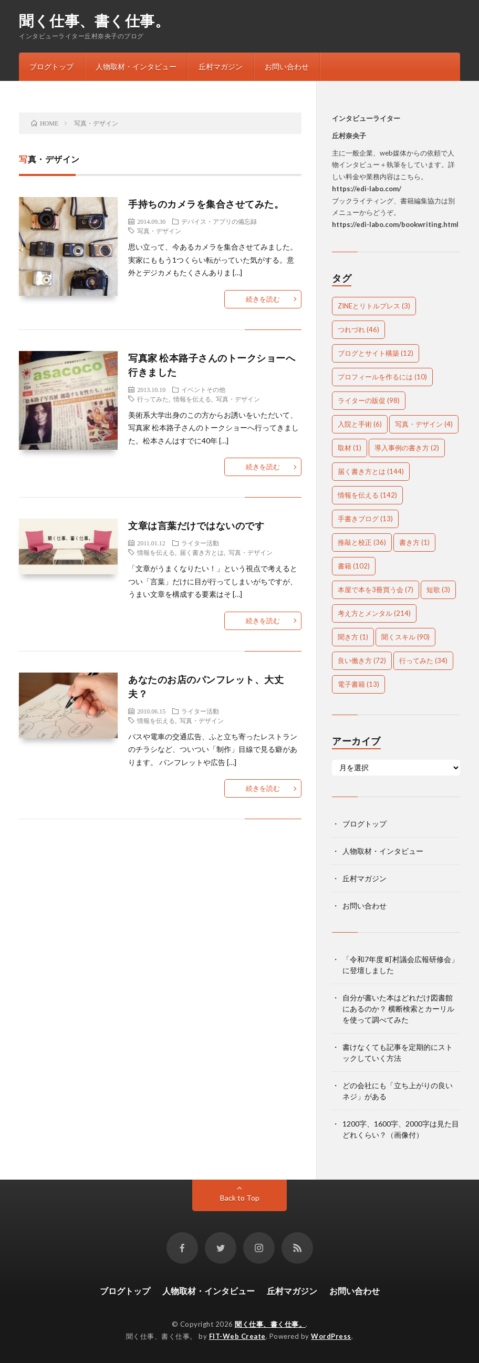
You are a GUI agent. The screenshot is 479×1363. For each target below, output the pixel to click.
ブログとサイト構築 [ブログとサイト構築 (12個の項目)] (375, 353)
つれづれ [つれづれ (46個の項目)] (358, 329)
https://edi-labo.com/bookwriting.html (395, 224)
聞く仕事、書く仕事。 (94, 20)
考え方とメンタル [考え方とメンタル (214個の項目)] (374, 613)
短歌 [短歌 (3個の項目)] (438, 589)
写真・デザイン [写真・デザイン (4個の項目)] (424, 424)
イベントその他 (203, 389)
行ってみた (153, 399)
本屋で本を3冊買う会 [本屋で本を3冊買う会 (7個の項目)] (375, 589)
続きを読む (263, 299)
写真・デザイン (159, 231)
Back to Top (239, 1197)
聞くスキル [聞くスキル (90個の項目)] (405, 637)
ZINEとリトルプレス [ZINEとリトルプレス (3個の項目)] (374, 306)
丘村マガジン (221, 66)
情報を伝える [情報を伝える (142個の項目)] (367, 495)
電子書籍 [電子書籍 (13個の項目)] (358, 684)
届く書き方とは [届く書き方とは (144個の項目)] (371, 471)
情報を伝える (192, 399)
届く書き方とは (202, 552)
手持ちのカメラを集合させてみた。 (206, 204)
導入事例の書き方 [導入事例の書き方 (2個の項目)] (406, 447)
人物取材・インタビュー (136, 66)
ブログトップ (51, 66)
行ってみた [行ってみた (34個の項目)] (423, 660)
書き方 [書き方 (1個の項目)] (414, 542)
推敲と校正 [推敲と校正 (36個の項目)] (362, 542)
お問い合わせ (287, 66)
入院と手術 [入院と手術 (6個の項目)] (360, 424)
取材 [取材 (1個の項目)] (349, 447)
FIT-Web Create (237, 1336)
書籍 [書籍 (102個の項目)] (354, 566)
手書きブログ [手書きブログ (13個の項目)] (365, 518)
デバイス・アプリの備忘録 (219, 221)
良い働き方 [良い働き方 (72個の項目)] (362, 660)
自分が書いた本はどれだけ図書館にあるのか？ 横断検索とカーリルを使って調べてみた (398, 1008)
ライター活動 (200, 543)
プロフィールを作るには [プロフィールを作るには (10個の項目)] (382, 377)
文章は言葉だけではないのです (196, 525)
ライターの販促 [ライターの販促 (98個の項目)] (369, 400)
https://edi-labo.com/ (366, 188)
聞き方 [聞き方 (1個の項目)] (353, 637)
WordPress (331, 1336)
